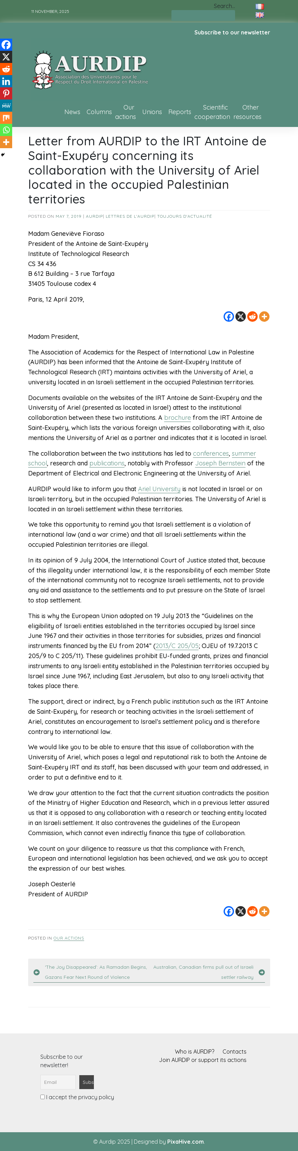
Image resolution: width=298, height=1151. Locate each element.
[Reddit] (252, 316)
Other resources (247, 112)
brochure (177, 418)
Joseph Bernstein (220, 463)
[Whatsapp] (6, 130)
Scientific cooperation (212, 112)
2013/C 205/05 (177, 646)
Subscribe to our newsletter (232, 32)
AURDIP (94, 216)
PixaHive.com (185, 1141)
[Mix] (6, 118)
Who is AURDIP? (194, 1051)
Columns (99, 112)
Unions (152, 112)
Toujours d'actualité (184, 216)
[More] (264, 316)
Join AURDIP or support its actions (203, 1059)
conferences (211, 453)
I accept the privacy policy (77, 1097)
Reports (179, 112)
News (72, 112)
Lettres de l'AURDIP (130, 216)
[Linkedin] (6, 81)
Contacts (235, 1051)
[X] (240, 316)
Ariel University (159, 489)
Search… (224, 5)
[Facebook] (229, 316)
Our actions (125, 112)
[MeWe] (6, 105)
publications (106, 463)
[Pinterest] (6, 93)
